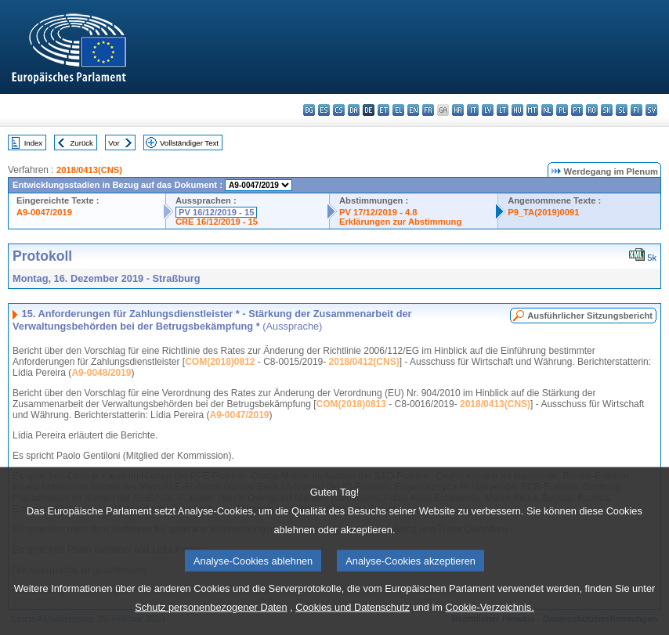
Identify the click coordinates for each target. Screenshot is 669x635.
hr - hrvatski (458, 110)
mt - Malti (532, 110)
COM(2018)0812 (220, 361)
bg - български (309, 110)
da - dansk (354, 110)
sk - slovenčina (607, 110)
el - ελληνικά (398, 110)
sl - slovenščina (621, 110)
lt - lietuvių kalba (502, 110)
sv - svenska (651, 110)
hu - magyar (517, 110)
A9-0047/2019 (44, 212)
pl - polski (562, 110)
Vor (113, 143)
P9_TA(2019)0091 (543, 212)
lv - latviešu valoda (488, 110)
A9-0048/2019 (101, 372)
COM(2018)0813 (351, 404)
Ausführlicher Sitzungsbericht (590, 315)
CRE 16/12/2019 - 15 (216, 221)
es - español (324, 110)
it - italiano (473, 110)
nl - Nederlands (547, 110)
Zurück (82, 143)
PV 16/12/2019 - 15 (216, 212)
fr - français (428, 110)
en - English (413, 110)
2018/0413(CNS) (89, 170)
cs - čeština (339, 110)
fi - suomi (636, 110)
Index (33, 143)
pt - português (577, 110)
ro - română (592, 110)
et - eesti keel (383, 110)
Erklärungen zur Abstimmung (400, 221)
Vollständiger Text (189, 143)
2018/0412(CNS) (364, 361)
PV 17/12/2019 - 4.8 (378, 212)
